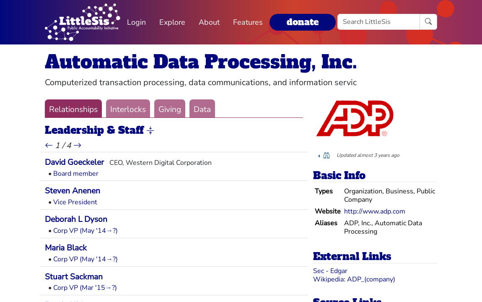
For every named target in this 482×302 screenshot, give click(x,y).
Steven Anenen (72, 190)
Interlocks (128, 109)
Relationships (73, 109)
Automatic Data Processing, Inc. (201, 62)
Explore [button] (172, 22)
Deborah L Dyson (76, 219)
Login (136, 22)
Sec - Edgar (330, 271)
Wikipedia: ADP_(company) (354, 279)
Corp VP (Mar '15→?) (85, 287)
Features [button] (248, 22)
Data (202, 109)
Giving (169, 109)
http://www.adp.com (374, 211)
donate (303, 22)
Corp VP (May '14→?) (85, 230)
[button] (150, 131)
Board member (75, 173)
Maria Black (66, 247)
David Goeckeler (74, 162)
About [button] (209, 22)
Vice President (75, 202)
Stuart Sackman (74, 276)
